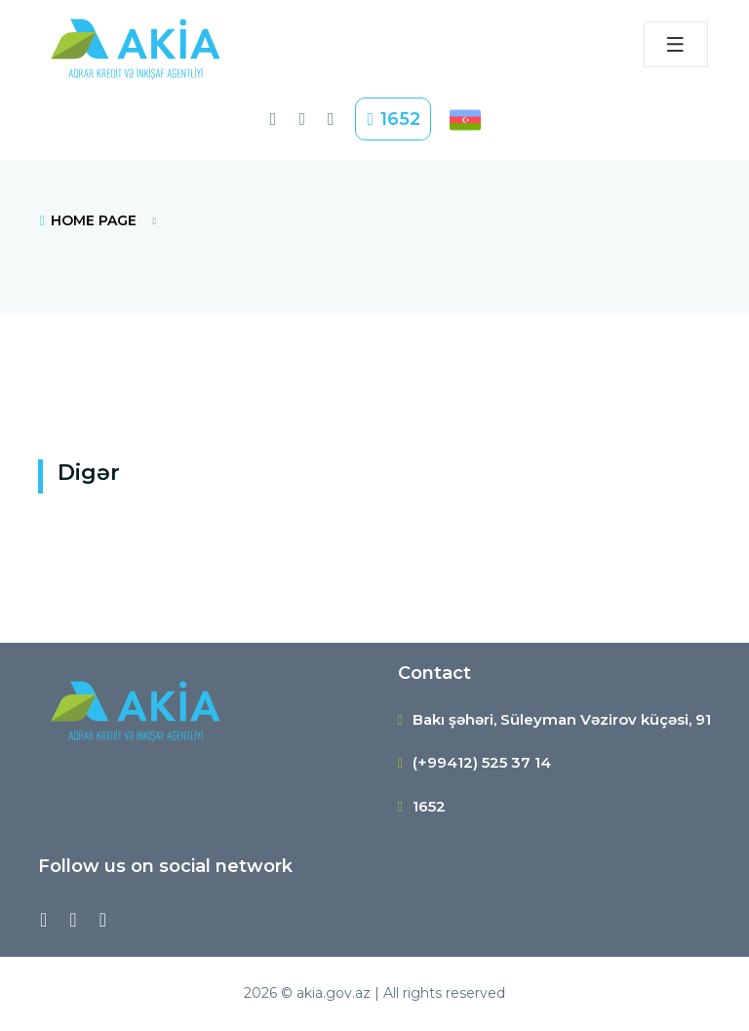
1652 (393, 119)
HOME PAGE (87, 220)
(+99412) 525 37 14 (482, 762)
